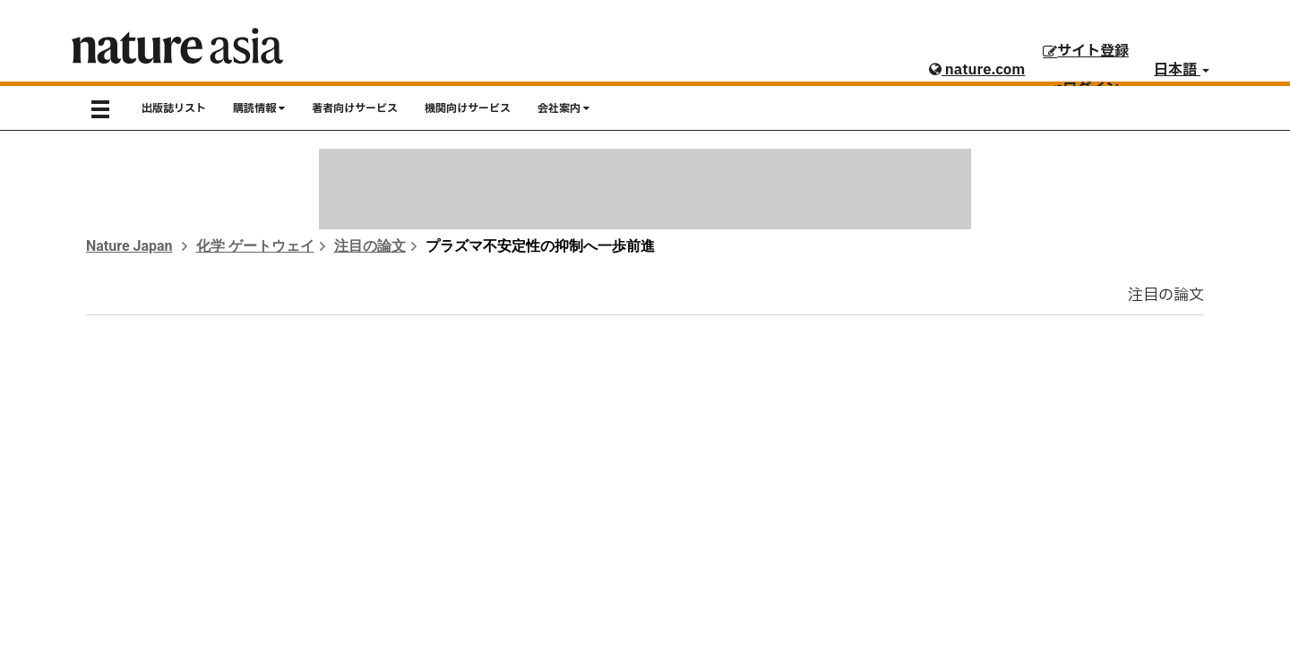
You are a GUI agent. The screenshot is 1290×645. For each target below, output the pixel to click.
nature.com (977, 70)
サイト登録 (1086, 51)
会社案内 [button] (563, 108)
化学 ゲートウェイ (255, 245)
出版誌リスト (174, 108)
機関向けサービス (468, 108)
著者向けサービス (355, 108)
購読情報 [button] (259, 108)
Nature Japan (129, 245)
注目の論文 (370, 245)
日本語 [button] (1181, 70)
